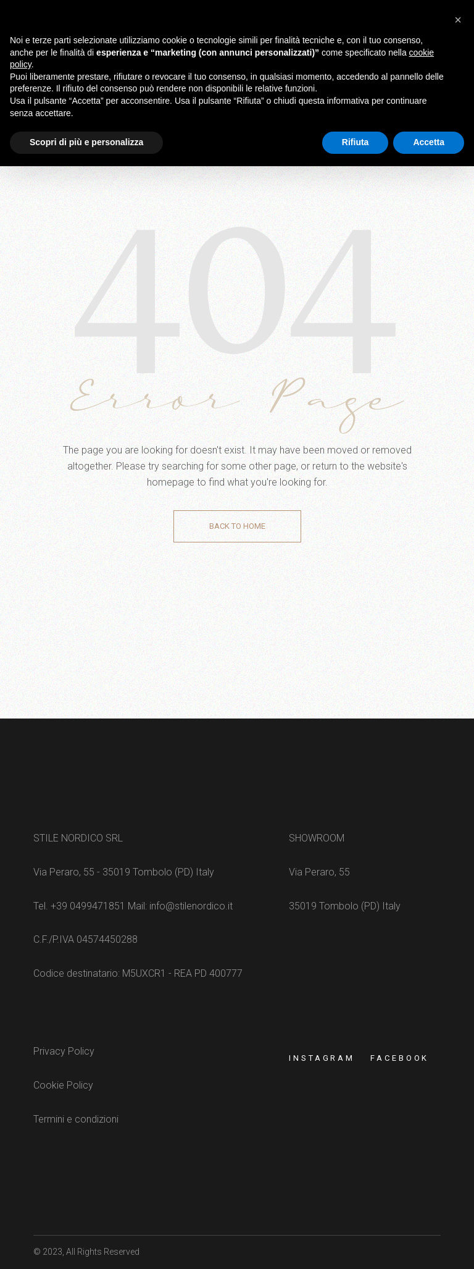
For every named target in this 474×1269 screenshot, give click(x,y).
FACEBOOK (399, 1058)
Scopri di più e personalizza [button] (86, 142)
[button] (458, 20)
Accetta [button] (428, 142)
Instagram (322, 1058)
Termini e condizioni (75, 1119)
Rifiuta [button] (355, 142)
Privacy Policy (63, 1051)
